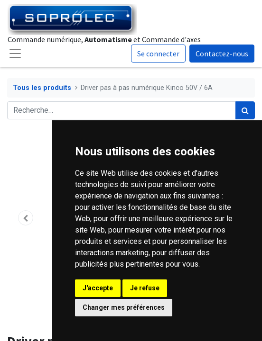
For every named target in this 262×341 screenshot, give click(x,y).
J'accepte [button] (98, 288)
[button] (25, 218)
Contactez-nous (222, 53)
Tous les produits (42, 88)
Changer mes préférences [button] (124, 307)
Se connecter (158, 53)
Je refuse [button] (144, 288)
